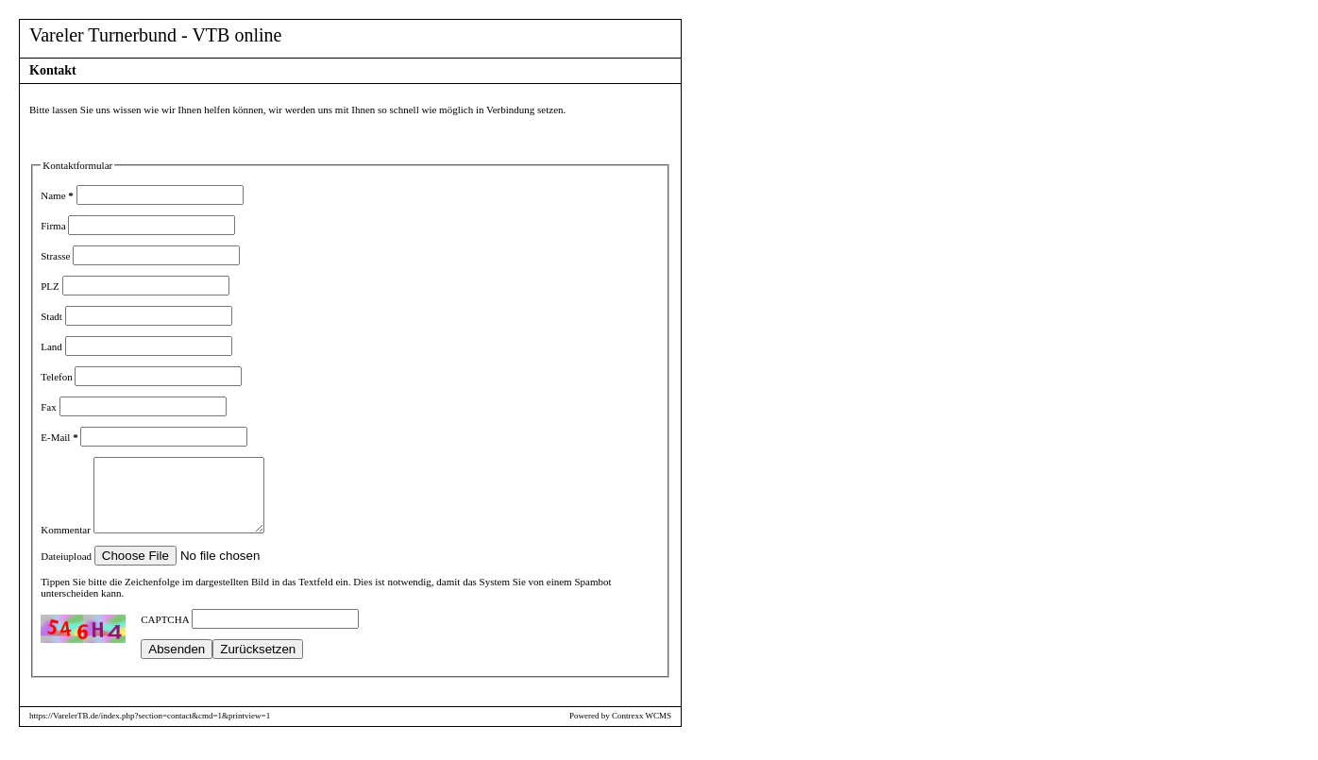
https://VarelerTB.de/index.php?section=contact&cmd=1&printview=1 (149, 730)
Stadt (52, 316)
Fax (50, 407)
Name (57, 195)
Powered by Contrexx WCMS (620, 730)
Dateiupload (67, 570)
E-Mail (59, 437)
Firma (54, 225)
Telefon (58, 376)
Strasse (57, 256)
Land (52, 346)
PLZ (51, 286)
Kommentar (67, 543)
